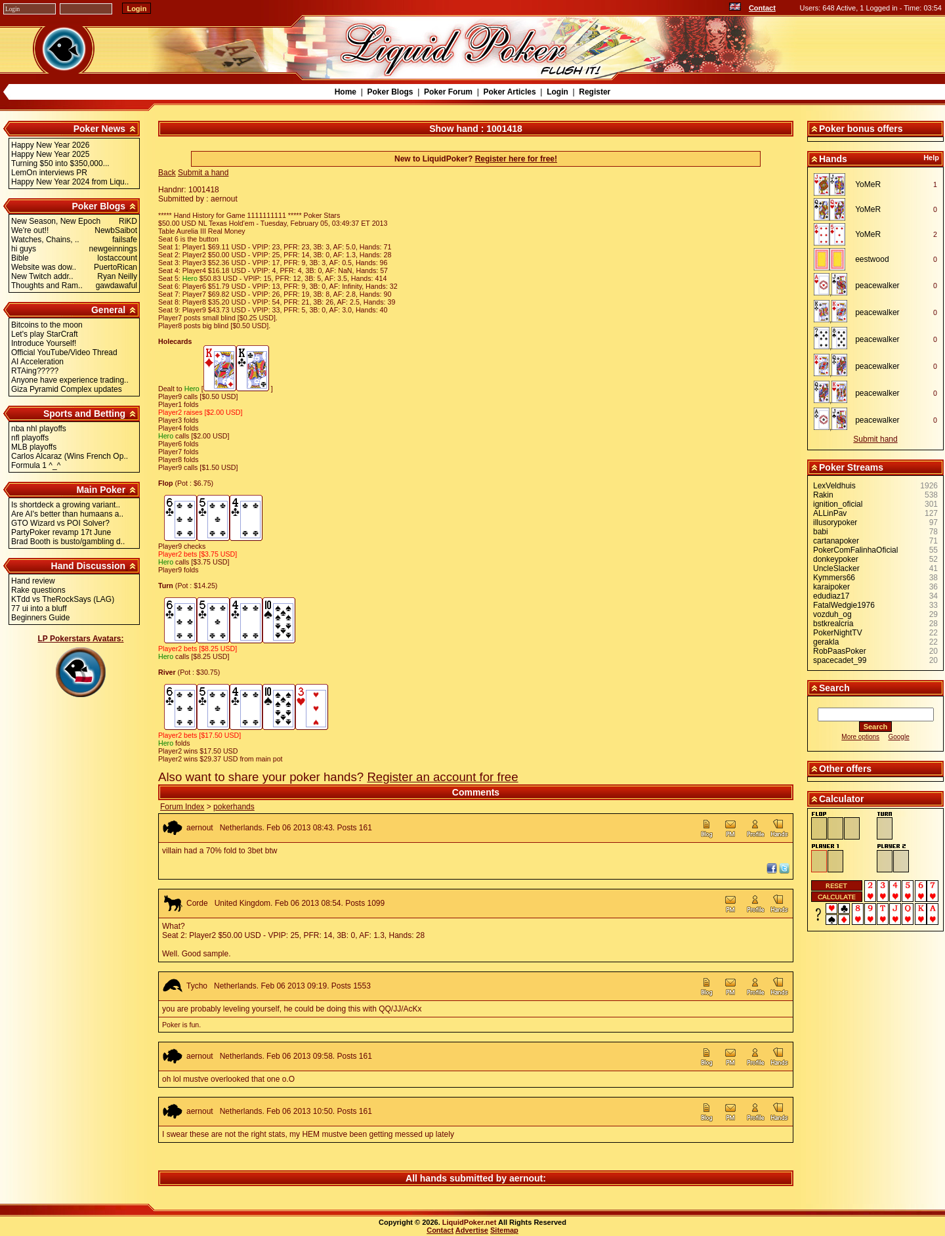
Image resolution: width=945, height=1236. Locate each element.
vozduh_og (832, 614)
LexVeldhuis (834, 485)
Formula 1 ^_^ (35, 465)
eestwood (872, 259)
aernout (199, 827)
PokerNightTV (837, 632)
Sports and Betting (84, 413)
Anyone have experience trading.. (70, 380)
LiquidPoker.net (469, 1222)
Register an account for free (442, 777)
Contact (762, 8)
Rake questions (38, 590)
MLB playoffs (33, 447)
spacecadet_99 (839, 660)
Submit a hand (203, 172)
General (108, 310)
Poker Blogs (390, 91)
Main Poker (100, 489)
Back (167, 172)
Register (594, 91)
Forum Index (182, 806)
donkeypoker (835, 559)
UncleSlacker (836, 568)
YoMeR (868, 184)
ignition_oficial (837, 504)
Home (345, 91)
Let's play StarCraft (44, 334)
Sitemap (504, 1230)
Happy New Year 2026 (50, 145)
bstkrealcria (833, 623)
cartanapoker (836, 540)
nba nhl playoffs (38, 428)
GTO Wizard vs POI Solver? (60, 523)
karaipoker (831, 586)
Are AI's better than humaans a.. (67, 514)
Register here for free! (516, 158)
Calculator (841, 799)
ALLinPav (830, 513)
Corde (197, 903)
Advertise (471, 1230)
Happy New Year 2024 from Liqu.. (70, 181)
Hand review (33, 581)
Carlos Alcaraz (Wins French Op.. (69, 456)
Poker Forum (448, 91)
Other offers (845, 768)
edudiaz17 (831, 596)
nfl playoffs (30, 437)
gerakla (826, 642)
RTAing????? (34, 370)
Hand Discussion (88, 566)
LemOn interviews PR (49, 172)
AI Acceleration (37, 361)
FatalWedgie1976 (844, 605)
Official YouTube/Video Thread (64, 352)
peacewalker (877, 285)
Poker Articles (509, 91)
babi (820, 531)
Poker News (99, 128)
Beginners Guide (40, 617)
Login (557, 91)
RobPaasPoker (839, 651)
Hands (833, 159)
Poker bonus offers (861, 128)
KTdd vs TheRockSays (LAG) (62, 599)
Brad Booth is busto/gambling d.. (68, 541)
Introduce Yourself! (43, 343)
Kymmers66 (834, 577)
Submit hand (875, 439)
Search (834, 688)
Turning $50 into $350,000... (60, 163)
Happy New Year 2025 (50, 154)
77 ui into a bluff (39, 608)
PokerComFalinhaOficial (855, 550)
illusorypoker (835, 522)
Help (931, 157)
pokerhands (234, 806)
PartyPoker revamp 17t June (61, 532)
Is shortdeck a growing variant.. (65, 504)
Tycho (196, 986)
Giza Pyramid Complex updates (66, 389)
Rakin (823, 495)
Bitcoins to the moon (47, 325)
